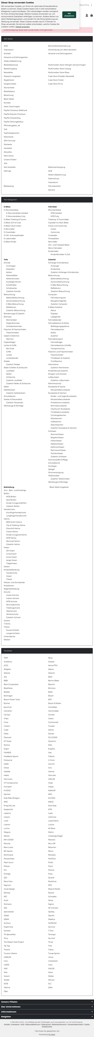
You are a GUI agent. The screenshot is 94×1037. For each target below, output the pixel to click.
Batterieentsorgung (56, 167)
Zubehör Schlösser (59, 456)
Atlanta (7, 673)
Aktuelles (8, 152)
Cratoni (7, 726)
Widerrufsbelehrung (12, 61)
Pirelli (50, 862)
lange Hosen (11, 560)
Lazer (50, 813)
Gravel (53, 229)
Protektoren (9, 586)
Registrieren (9, 80)
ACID (6, 665)
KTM (50, 809)
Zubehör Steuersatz (14, 402)
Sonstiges (52, 466)
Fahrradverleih (54, 186)
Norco (50, 851)
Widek (6, 980)
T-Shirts (7, 624)
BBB (6, 681)
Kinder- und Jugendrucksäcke (63, 396)
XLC (50, 984)
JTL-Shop (51, 1034)
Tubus (50, 950)
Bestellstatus (9, 91)
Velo (5, 972)
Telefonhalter (53, 476)
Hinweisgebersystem (75, 1024)
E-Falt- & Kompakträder (14, 235)
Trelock (7, 950)
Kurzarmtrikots (12, 630)
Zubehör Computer (59, 304)
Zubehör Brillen (13, 506)
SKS (5, 908)
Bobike (7, 692)
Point (50, 866)
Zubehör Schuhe (13, 617)
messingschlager (55, 836)
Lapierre (7, 813)
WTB (6, 984)
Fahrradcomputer (58, 298)
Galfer (6, 764)
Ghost (6, 768)
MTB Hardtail (56, 213)
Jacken (7, 566)
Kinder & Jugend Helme (16, 535)
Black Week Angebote (59, 487)
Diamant (7, 737)
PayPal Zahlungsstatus (13, 122)
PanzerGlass (9, 859)
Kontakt (7, 53)
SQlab (6, 915)
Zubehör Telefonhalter (60, 479)
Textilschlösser (57, 453)
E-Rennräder (9, 229)
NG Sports (8, 851)
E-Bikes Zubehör (55, 307)
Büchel (7, 703)
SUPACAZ (52, 923)
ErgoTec (51, 749)
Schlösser (52, 431)
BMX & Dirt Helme (14, 522)
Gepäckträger (10, 342)
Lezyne (7, 817)
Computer (52, 294)
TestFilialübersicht (11, 133)
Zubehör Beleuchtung (15, 310)
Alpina (51, 669)
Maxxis (7, 836)
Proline (51, 870)
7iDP (6, 658)
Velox (50, 972)
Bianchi (51, 684)
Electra (7, 745)
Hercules (52, 775)
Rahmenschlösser (58, 450)
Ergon (6, 749)
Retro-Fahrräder (55, 248)
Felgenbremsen (13, 323)
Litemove (52, 817)
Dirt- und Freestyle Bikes (58, 245)
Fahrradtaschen (57, 329)
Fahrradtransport (55, 339)
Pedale (7, 361)
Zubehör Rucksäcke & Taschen (64, 428)
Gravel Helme (12, 532)
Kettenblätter (12, 275)
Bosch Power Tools (12, 699)
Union (50, 957)
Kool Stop (52, 806)
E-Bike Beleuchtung (15, 304)
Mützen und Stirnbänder (14, 582)
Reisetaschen (56, 418)
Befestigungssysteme (60, 326)
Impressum (9, 50)
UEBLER (7, 957)
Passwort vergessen (12, 76)
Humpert (8, 787)
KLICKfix (51, 798)
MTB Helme (11, 538)
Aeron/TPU (53, 665)
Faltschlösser (56, 441)
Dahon (51, 730)
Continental (53, 722)
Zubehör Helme (13, 544)
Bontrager (8, 696)
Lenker (9, 355)
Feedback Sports (11, 756)
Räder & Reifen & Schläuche (15, 368)
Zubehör (54, 336)
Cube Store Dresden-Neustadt (61, 76)
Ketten (9, 272)
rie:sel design (9, 889)
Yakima (7, 987)
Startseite (8, 144)
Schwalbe (52, 896)
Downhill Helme (13, 528)
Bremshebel (11, 320)
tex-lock (51, 938)
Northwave (8, 855)
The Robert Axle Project (14, 942)
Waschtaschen (57, 425)
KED (50, 794)
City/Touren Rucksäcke (60, 409)
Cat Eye (7, 715)
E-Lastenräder (10, 238)
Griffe (8, 352)
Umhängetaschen (58, 415)
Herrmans (8, 779)
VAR (5, 968)
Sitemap (7, 171)
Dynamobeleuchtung (15, 301)
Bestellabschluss (11, 65)
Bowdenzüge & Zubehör (14, 314)
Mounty (7, 843)
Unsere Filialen (10, 160)
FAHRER (7, 753)
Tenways (51, 934)
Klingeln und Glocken (57, 374)
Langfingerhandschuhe (16, 516)
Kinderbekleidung (11, 570)
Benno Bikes (53, 681)
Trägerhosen (11, 563)
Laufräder (10, 371)
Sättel (6, 387)
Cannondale (53, 711)
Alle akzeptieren (84, 12)
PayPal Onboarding (12, 118)
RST (5, 896)
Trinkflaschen (56, 361)
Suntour (7, 923)
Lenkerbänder (12, 358)
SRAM (6, 919)
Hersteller (8, 148)
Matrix (51, 832)
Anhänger (55, 266)
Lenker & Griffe (10, 345)
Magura (7, 832)
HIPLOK (51, 779)
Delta (6, 734)
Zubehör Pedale (13, 364)
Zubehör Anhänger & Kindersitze (65, 272)
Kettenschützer (12, 279)
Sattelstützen (9, 390)
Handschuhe (9, 509)
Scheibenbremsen (14, 326)
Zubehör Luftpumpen (60, 380)
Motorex (51, 840)
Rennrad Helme (13, 541)
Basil (50, 677)
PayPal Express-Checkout (15, 114)
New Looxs (8, 847)
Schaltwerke (11, 288)
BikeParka (8, 688)
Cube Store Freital (56, 80)
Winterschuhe (12, 614)
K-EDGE (7, 790)
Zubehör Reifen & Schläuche (18, 383)
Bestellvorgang (10, 69)
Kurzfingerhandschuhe (16, 512)
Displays (54, 314)
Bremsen (8, 317)
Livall (6, 821)
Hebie (6, 775)
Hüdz (50, 783)
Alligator (7, 669)
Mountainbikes (54, 210)
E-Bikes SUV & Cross (12, 223)
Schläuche (10, 377)
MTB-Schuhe (11, 601)
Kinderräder (53, 251)
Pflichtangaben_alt (12, 125)
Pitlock (7, 866)
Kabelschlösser (57, 444)
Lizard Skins (53, 821)
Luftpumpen (53, 377)
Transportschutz (58, 348)
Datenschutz (53, 178)
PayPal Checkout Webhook (15, 110)
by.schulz (8, 707)
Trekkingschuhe (13, 608)
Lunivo (7, 828)
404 (5, 163)
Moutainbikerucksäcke (60, 390)
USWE (6, 965)
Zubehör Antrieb (13, 291)
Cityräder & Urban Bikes (58, 223)
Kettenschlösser (57, 447)
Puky (50, 874)
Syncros (51, 927)
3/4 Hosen (10, 551)
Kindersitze (55, 269)
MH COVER (8, 840)
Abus (50, 658)
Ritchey (7, 893)
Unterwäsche (9, 636)
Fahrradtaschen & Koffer (61, 345)
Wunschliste (9, 88)
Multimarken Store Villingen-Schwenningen (67, 65)
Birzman (52, 688)
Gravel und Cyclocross (57, 226)
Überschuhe (11, 611)
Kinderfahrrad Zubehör (58, 371)
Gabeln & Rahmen (11, 336)
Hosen (6, 547)
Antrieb (7, 263)
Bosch (50, 696)
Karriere (51, 190)
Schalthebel (11, 285)
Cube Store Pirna (55, 84)
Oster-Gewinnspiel (12, 106)
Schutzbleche (10, 396)
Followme (8, 760)
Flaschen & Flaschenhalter (15, 329)
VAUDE (51, 968)
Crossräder (52, 235)
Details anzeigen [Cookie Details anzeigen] (56, 22)
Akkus (53, 310)
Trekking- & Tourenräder (58, 219)
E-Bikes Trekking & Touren (15, 219)
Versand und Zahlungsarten (16, 57)
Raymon (7, 885)
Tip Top (7, 946)
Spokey (51, 912)
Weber (51, 976)
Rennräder (52, 242)
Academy (8, 662)
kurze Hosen (11, 557)
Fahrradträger (57, 342)
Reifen (9, 374)
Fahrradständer (54, 320)
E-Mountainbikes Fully (15, 216)
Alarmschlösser (57, 434)
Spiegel (51, 469)
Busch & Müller (54, 703)
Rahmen (10, 339)
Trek (50, 946)
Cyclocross (55, 232)
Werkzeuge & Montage (13, 406)
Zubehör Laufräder (14, 380)
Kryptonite (8, 809)
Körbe (53, 333)
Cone (6, 722)
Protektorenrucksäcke (60, 402)
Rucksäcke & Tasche (56, 387)
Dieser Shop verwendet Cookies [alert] (17, 2)
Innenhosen (11, 554)
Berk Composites (11, 684)
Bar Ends (10, 348)
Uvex (50, 965)
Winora (51, 980)
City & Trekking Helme (15, 525)
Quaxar (51, 878)
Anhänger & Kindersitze (58, 263)
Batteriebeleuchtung (15, 298)
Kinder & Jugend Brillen (16, 503)
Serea (50, 900)
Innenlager (11, 266)
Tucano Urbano (10, 953)
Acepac (51, 662)
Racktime (52, 881)
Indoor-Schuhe (12, 598)
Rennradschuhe (13, 605)
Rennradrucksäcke (59, 406)
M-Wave (51, 828)
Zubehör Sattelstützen (15, 393)
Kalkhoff (51, 790)
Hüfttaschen (56, 422)
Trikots (9, 579)
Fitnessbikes (53, 238)
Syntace (7, 931)
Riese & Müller (54, 889)
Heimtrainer (53, 364)
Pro (5, 870)
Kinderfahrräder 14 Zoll (60, 254)
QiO (5, 878)
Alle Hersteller (10, 167)
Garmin (51, 764)
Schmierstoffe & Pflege (58, 460)
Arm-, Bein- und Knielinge (15, 490)
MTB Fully (55, 216)
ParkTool (52, 859)
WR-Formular (10, 141)
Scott (6, 900)
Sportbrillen (11, 500)
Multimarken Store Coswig (59, 69)
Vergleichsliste (10, 84)
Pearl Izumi (8, 862)
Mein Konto (9, 156)
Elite (50, 745)
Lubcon (7, 824)
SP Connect (53, 908)
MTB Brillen (11, 497)
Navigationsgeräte (58, 301)
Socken (7, 621)
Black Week (9, 99)
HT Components (11, 783)
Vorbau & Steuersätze (13, 399)
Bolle (50, 692)
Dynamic (52, 741)
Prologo (7, 874)
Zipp (6, 991)
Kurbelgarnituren (13, 282)
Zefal (50, 987)
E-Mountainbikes (11, 210)
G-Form (51, 760)
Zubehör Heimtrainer (60, 368)
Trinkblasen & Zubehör (60, 358)
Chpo (6, 718)
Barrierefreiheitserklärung (59, 46)
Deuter (51, 734)
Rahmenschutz (54, 383)
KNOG (51, 802)
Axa (5, 677)
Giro (50, 768)
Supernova (8, 927)
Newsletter (8, 72)
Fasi (50, 753)
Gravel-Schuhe (12, 595)
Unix (6, 961)
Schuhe (7, 592)
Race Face (8, 881)
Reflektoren (11, 307)
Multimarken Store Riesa (58, 72)
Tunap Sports (54, 953)
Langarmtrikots (13, 633)
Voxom (7, 976)
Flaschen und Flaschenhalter (60, 352)
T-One (50, 931)
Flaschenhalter (12, 333)
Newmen (52, 847)
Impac (51, 787)
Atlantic (51, 673)
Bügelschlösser (57, 437)
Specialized (8, 912)
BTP (50, 699)
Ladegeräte (55, 317)
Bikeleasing (9, 186)
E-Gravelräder (9, 232)
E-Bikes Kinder (10, 242)
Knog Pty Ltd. (9, 806)
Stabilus (51, 919)
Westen (7, 640)
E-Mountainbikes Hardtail (17, 213)
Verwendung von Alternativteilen (62, 50)
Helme (7, 519)
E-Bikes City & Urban (12, 226)
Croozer (51, 726)
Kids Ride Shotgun (12, 798)
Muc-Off (51, 843)
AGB (6, 46)
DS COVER (52, 737)
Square (51, 915)
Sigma (51, 904)
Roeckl (51, 893)
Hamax (51, 771)
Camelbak (52, 707)
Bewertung (8, 95)
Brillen (6, 493)
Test (5, 129)
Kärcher (7, 794)
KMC (6, 802)
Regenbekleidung (11, 589)
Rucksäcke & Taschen (57, 393)
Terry (6, 938)
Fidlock (51, 756)
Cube (6, 730)
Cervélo (51, 715)
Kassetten (10, 269)
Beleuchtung (9, 294)
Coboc (51, 718)
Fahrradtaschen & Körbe (58, 323)
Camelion (8, 711)
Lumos (51, 824)
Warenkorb (8, 137)
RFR (50, 885)
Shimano (8, 904)
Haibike (7, 771)
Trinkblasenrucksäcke (60, 412)
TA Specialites (10, 934)
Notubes (52, 855)
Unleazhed (52, 961)
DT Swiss (7, 741)
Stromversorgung (55, 472)
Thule (50, 942)
